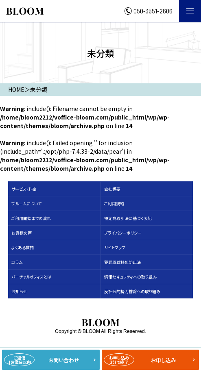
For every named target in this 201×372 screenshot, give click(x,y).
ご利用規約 (114, 203)
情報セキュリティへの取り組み (130, 277)
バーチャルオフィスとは (31, 277)
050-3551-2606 (153, 11)
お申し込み (140, 359)
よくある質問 (22, 247)
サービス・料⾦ (24, 189)
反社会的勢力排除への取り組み (132, 291)
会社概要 (112, 189)
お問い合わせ (41, 359)
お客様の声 (21, 233)
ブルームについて (26, 203)
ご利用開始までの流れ (31, 218)
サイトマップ (114, 247)
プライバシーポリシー (123, 233)
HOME (16, 89)
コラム (16, 262)
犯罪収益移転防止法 (122, 262)
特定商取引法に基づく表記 (128, 218)
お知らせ (19, 291)
